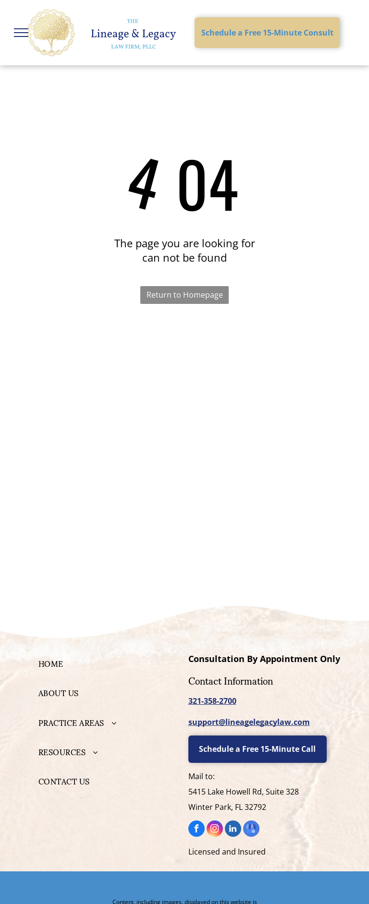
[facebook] (196, 829)
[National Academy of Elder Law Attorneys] (262, 417)
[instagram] (215, 829)
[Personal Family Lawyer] (107, 373)
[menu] (21, 32)
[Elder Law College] (107, 417)
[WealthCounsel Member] (262, 373)
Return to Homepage (185, 294)
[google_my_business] (251, 829)
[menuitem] (107, 663)
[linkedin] (233, 829)
